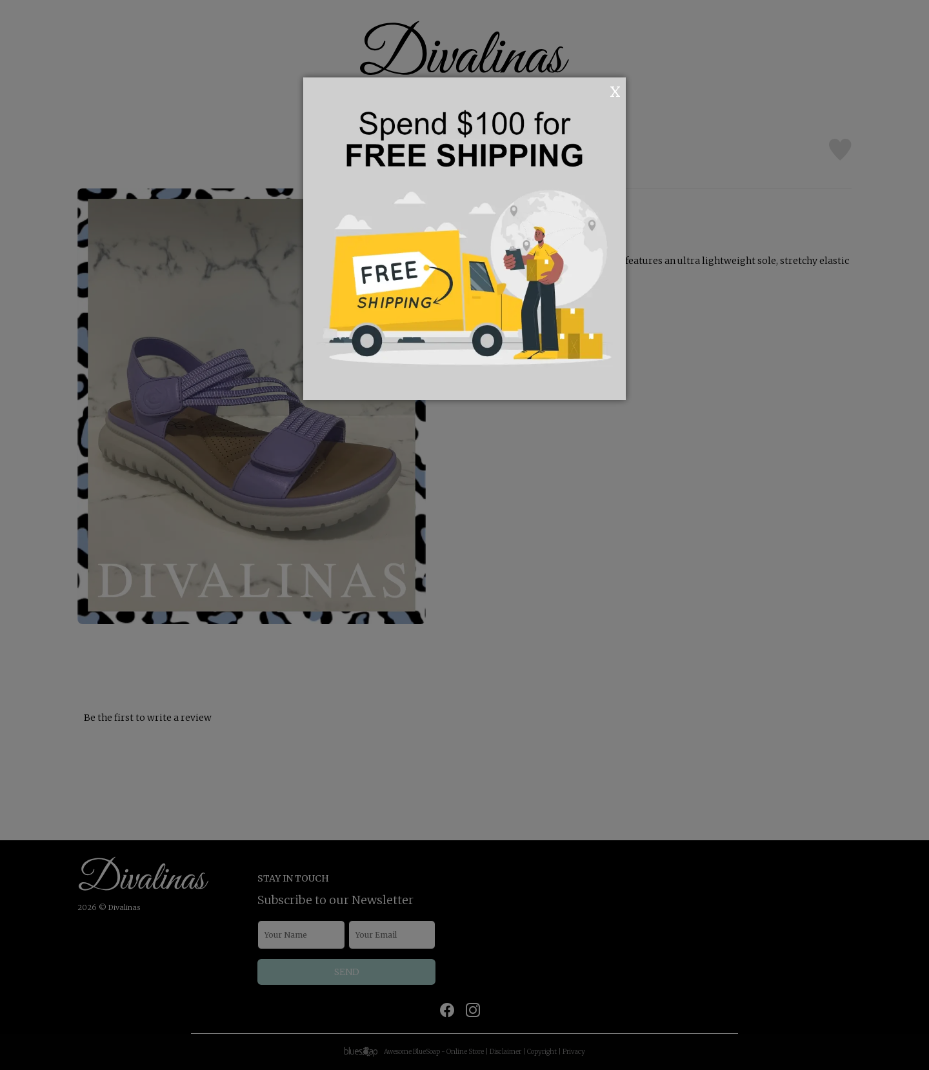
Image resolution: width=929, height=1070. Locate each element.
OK (598, 90)
